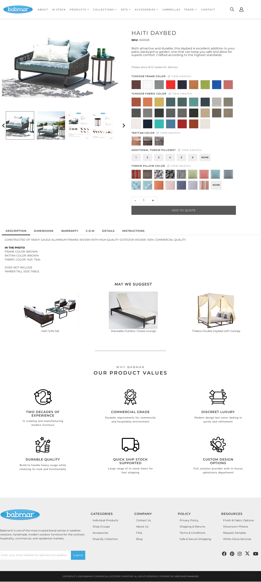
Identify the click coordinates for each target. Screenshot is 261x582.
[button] (79, 9)
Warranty (69, 231)
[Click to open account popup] (241, 9)
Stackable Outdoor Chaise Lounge (133, 331)
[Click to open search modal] (232, 9)
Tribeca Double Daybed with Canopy (216, 331)
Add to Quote (184, 210)
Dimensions (44, 231)
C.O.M (90, 231)
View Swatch (179, 76)
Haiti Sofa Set (50, 331)
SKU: (134, 40)
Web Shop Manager (186, 576)
